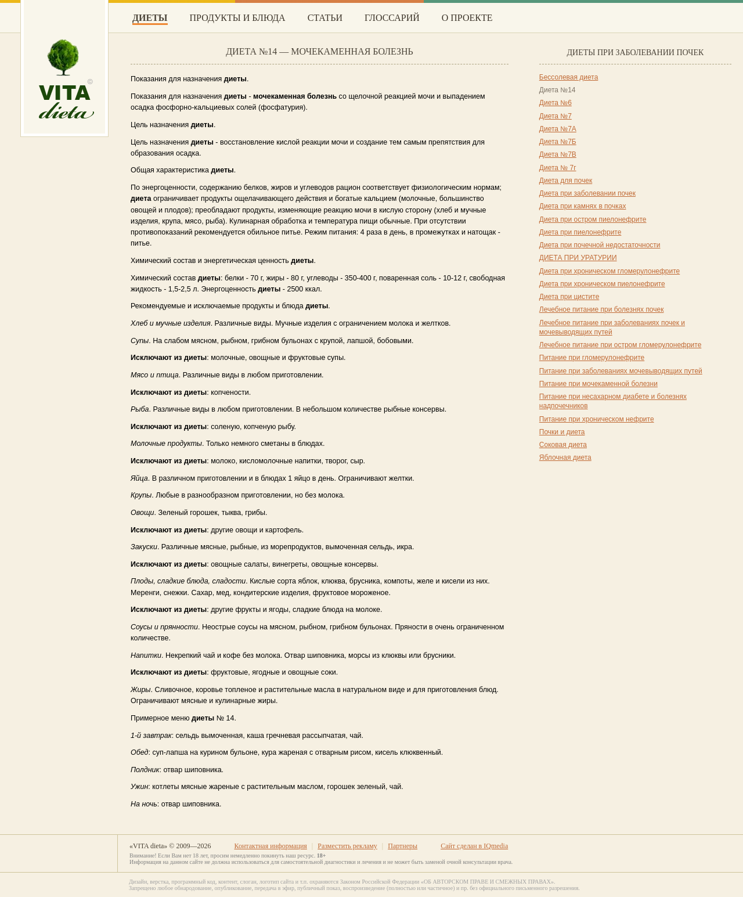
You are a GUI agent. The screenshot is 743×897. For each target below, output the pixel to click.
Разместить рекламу (347, 846)
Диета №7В (557, 154)
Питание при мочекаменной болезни (598, 384)
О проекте (467, 18)
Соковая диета (563, 445)
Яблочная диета (565, 457)
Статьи (325, 18)
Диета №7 (555, 116)
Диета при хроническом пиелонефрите (602, 284)
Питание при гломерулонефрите (591, 358)
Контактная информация (270, 846)
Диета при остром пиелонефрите (593, 219)
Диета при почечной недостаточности (600, 245)
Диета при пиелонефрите (580, 232)
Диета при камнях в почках (582, 206)
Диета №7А (557, 129)
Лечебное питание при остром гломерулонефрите (620, 345)
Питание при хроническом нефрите (596, 419)
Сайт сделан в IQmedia (474, 846)
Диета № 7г (557, 168)
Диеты (150, 18)
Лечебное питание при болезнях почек (601, 309)
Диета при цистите (569, 297)
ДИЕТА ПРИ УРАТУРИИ (578, 258)
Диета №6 (555, 103)
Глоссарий (392, 18)
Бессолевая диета (568, 77)
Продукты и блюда (238, 18)
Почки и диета (562, 432)
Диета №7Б (557, 142)
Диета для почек (565, 180)
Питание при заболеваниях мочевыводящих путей (620, 371)
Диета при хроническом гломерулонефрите (609, 271)
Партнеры (402, 846)
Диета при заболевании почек (587, 193)
